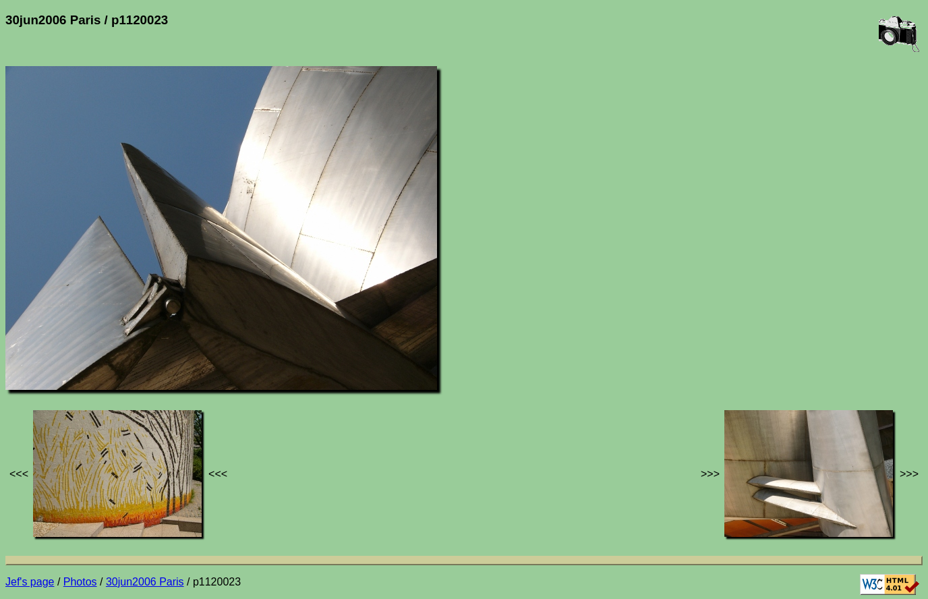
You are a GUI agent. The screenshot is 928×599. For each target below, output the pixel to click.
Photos (80, 582)
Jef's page (29, 582)
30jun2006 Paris (145, 582)
